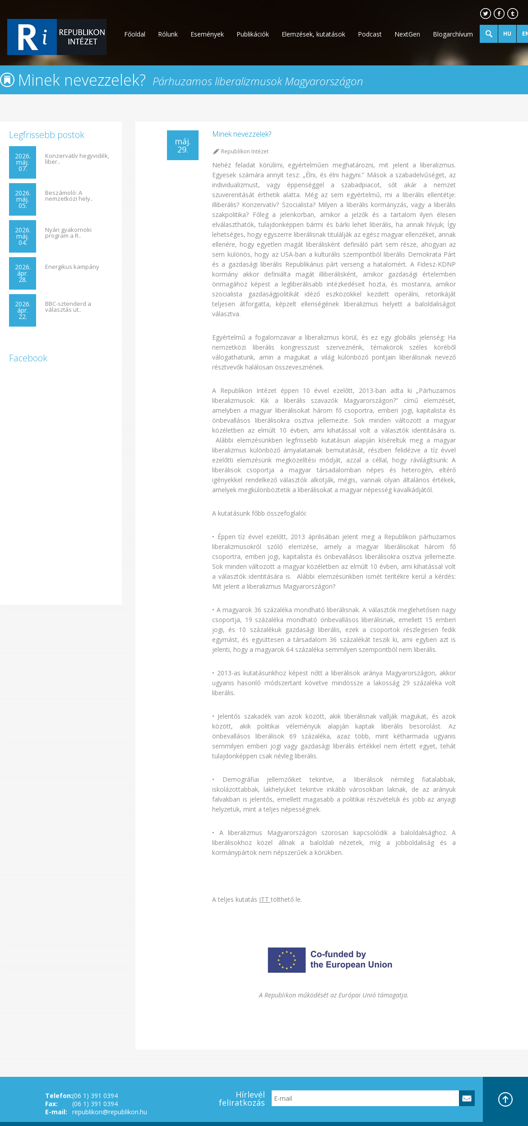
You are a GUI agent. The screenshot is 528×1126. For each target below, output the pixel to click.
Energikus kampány (72, 267)
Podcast (370, 34)
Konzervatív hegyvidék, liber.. (77, 159)
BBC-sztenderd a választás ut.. (68, 307)
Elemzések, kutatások (313, 34)
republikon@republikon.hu (109, 1112)
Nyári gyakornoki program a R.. (68, 233)
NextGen (407, 34)
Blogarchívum (453, 34)
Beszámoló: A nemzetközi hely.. (69, 196)
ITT (265, 899)
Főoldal (134, 34)
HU (507, 33)
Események (207, 34)
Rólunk (168, 34)
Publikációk (252, 34)
